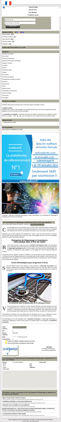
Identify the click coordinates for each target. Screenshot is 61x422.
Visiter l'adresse (4, 327)
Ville (31, 364)
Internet (4, 67)
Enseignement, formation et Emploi (11, 79)
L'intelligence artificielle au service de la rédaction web (17, 401)
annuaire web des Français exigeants (44, 419)
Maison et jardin (6, 88)
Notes (3, 337)
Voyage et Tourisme (7, 63)
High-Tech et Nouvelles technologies (11, 60)
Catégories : (6, 44)
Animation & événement (8, 58)
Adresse (4, 362)
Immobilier (5, 65)
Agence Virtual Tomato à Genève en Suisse (14, 397)
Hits (3, 330)
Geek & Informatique (34, 215)
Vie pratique (5, 97)
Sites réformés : (7, 39)
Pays (31, 365)
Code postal (42, 362)
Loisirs (4, 86)
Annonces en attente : (9, 36)
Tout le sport (5, 95)
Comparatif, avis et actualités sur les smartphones (15, 405)
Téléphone (32, 367)
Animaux (4, 72)
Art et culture (5, 74)
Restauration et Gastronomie (9, 90)
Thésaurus (5, 215)
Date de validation (5, 333)
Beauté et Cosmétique (8, 53)
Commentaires (6, 339)
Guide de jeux (5, 83)
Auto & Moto (5, 56)
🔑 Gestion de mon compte (9, 122)
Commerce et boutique (8, 77)
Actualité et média (6, 70)
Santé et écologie (6, 93)
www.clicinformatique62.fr (37, 224)
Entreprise (5, 81)
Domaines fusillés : (8, 41)
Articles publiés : (8, 34)
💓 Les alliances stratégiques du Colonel (12, 129)
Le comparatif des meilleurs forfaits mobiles (14, 413)
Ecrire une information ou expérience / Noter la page (20, 343)
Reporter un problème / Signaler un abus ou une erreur (21, 341)
